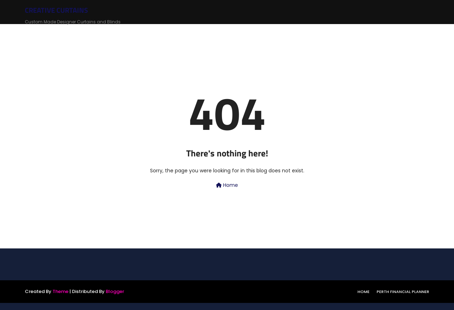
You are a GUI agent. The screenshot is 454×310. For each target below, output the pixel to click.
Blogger (115, 291)
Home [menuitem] (106, 32)
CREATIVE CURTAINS (56, 10)
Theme (60, 291)
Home (227, 185)
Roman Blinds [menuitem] (215, 32)
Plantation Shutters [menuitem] (317, 32)
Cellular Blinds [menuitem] (261, 32)
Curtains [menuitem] (133, 32)
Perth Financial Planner (403, 291)
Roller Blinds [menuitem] (171, 32)
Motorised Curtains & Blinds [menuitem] (391, 32)
